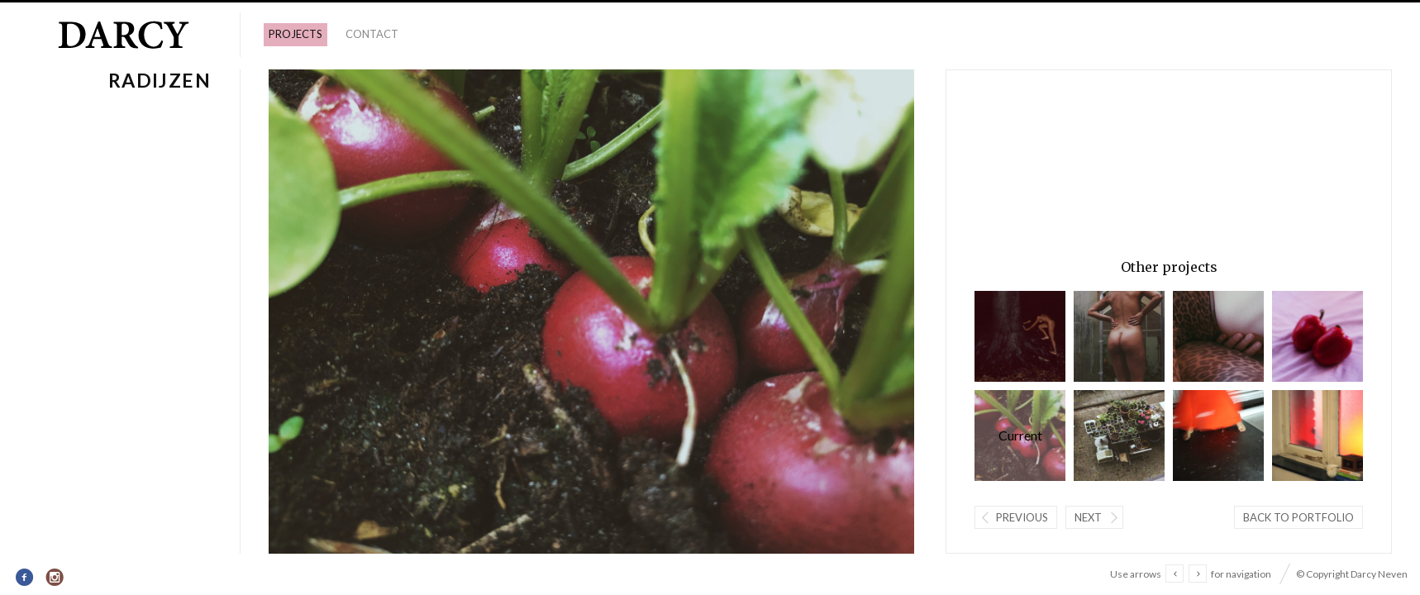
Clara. (1119, 336)
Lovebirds (1317, 336)
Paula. (1218, 336)
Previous (1022, 517)
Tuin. (1119, 435)
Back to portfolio (1298, 517)
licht (1317, 435)
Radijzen (1019, 435)
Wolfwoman (1019, 336)
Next (1088, 517)
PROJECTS (295, 33)
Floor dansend (1218, 435)
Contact (371, 33)
